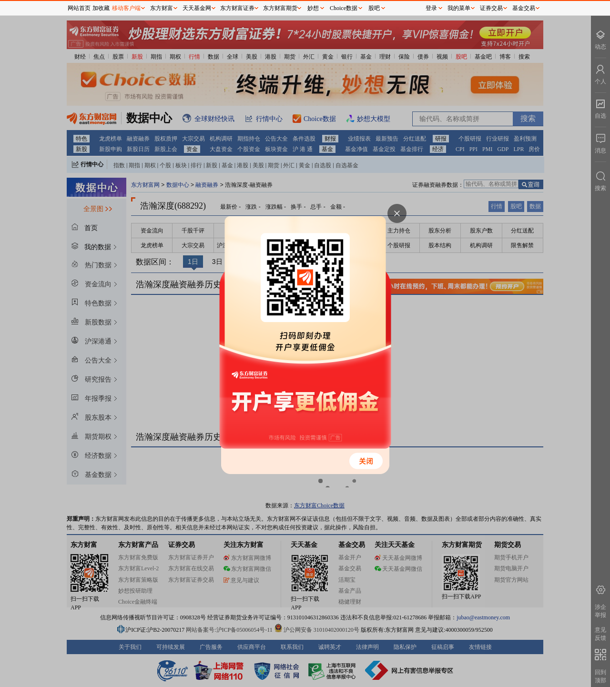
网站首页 (79, 8)
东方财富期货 (280, 8)
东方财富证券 (237, 8)
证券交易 (491, 8)
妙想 (313, 8)
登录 (431, 8)
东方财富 (161, 8)
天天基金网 (197, 8)
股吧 (374, 8)
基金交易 (523, 8)
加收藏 (101, 8)
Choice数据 (343, 8)
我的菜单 (458, 8)
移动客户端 (126, 8)
